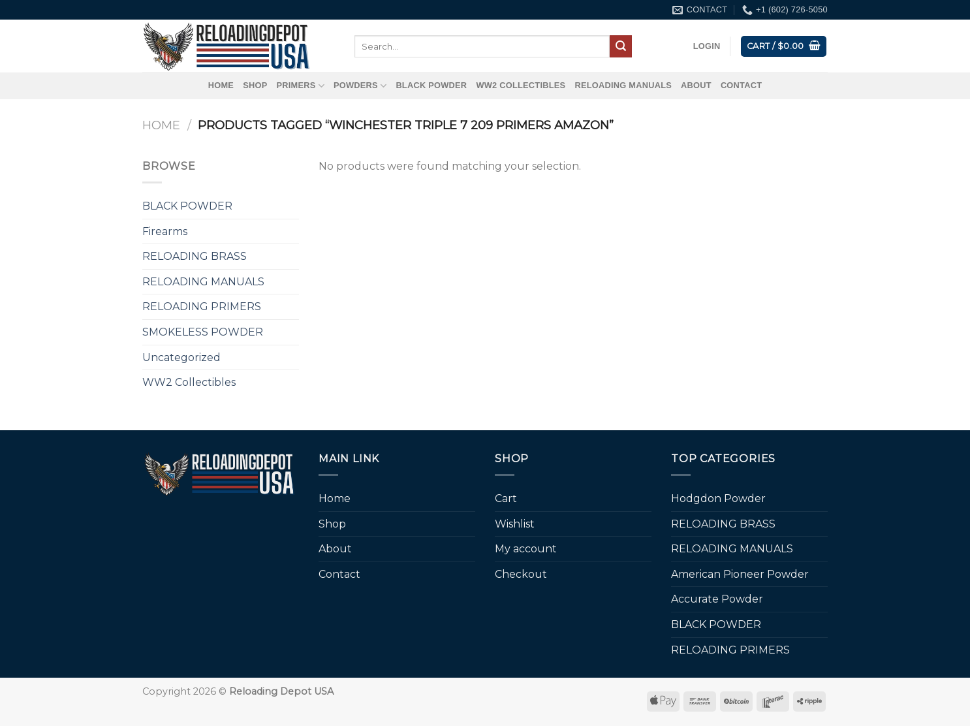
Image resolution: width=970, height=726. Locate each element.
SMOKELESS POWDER (202, 332)
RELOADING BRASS (194, 256)
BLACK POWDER (431, 85)
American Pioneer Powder (740, 574)
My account (526, 549)
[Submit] (621, 46)
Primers (300, 86)
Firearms (164, 231)
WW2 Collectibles (520, 85)
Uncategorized (181, 357)
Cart (506, 498)
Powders (360, 86)
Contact (741, 85)
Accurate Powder (717, 599)
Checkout (521, 574)
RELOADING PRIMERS (201, 306)
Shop (255, 85)
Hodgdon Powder (718, 498)
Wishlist (515, 524)
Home (221, 85)
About (696, 85)
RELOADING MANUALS (623, 85)
